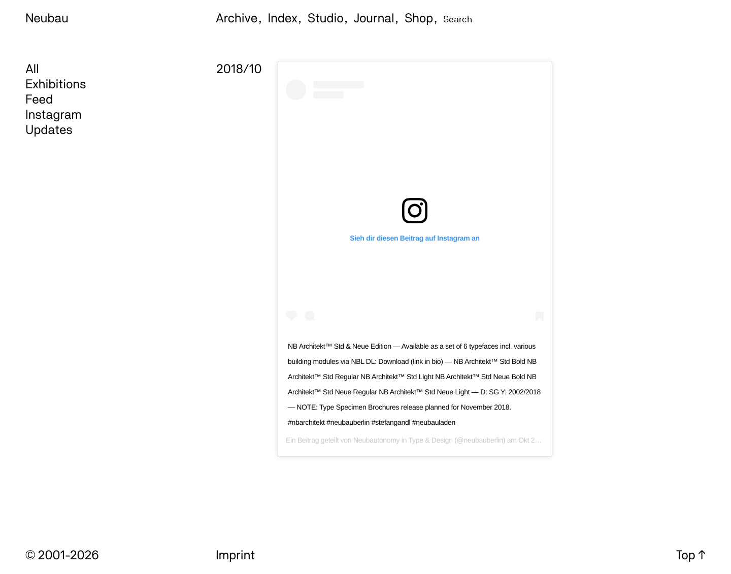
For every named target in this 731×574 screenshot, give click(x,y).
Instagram (53, 114)
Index (282, 17)
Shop (419, 17)
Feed (39, 99)
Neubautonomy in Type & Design (403, 440)
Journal (374, 17)
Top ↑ (691, 554)
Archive (236, 17)
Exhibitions (55, 83)
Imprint (235, 554)
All (32, 68)
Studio (326, 17)
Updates (49, 129)
